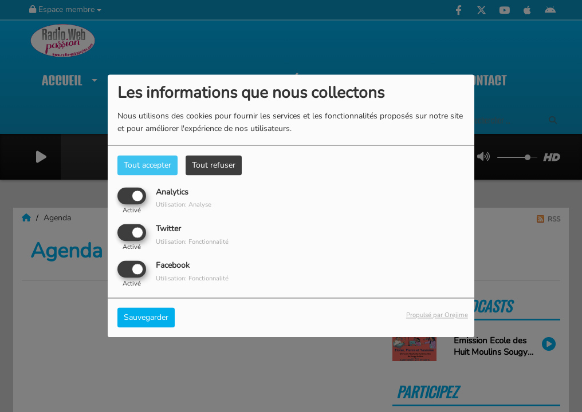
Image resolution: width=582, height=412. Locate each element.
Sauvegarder (146, 317)
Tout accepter (147, 165)
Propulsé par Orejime (437, 315)
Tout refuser (213, 165)
